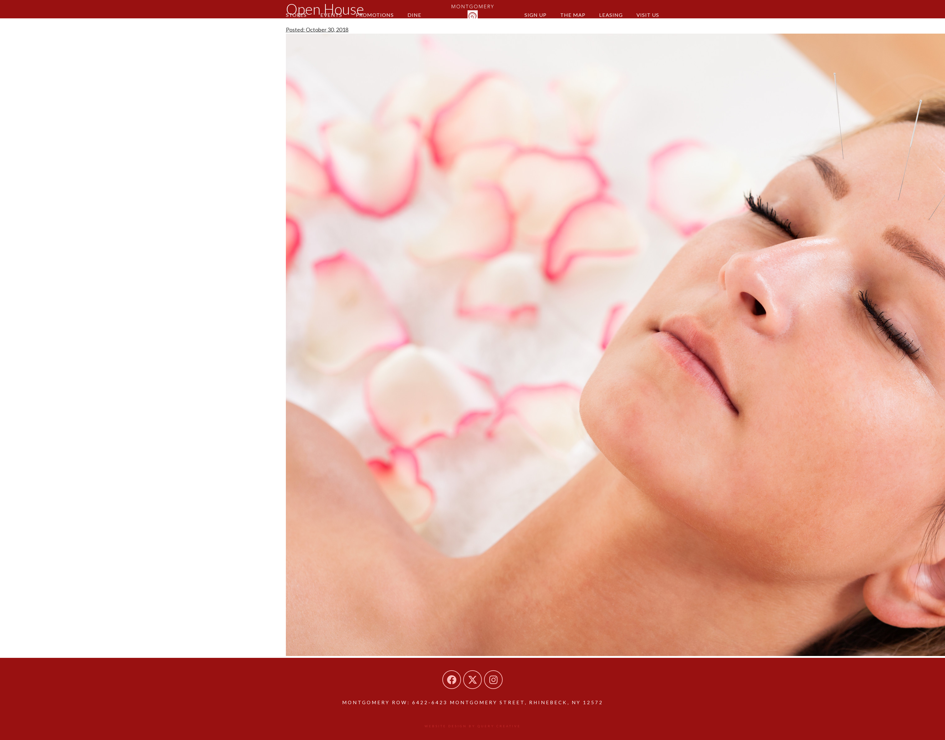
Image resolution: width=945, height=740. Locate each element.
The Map (572, 15)
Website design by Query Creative (473, 726)
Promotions (375, 15)
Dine (414, 15)
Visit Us (647, 15)
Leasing (611, 15)
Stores (296, 15)
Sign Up (535, 15)
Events (331, 15)
